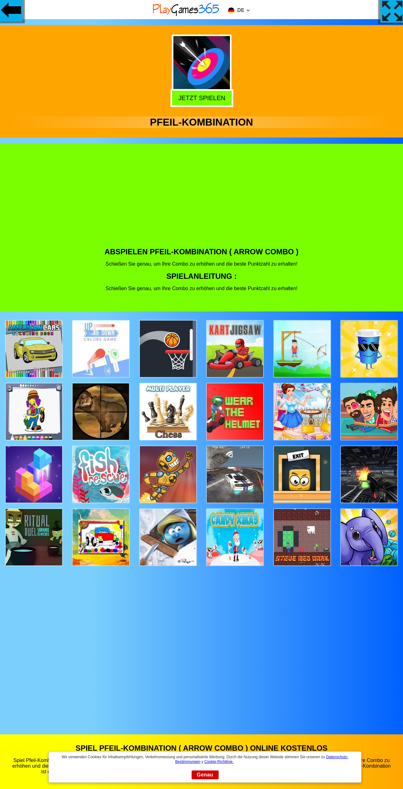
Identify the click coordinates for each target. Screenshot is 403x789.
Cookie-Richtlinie (219, 761)
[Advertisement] (201, 200)
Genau (205, 774)
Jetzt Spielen (200, 98)
